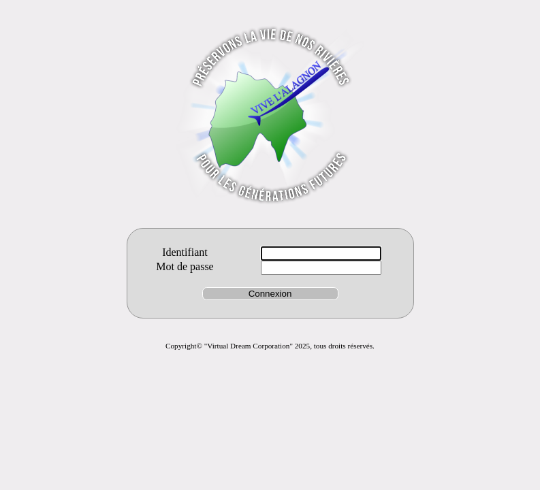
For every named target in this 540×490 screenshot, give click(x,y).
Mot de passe (184, 266)
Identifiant (185, 252)
